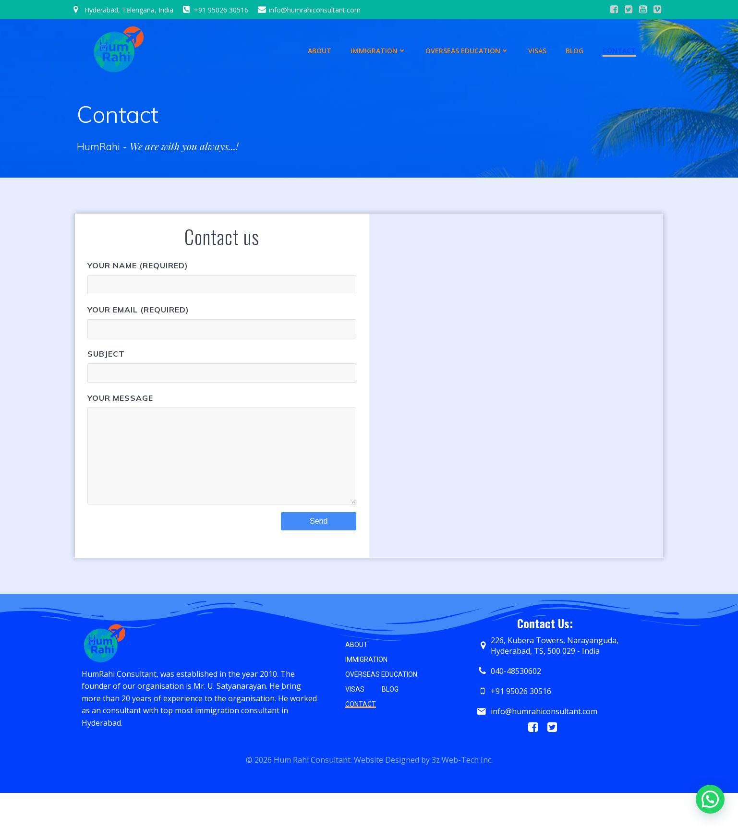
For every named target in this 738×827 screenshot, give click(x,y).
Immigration (379, 48)
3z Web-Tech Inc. (462, 791)
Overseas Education (467, 48)
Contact (619, 48)
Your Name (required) (221, 279)
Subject (221, 367)
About (320, 48)
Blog (575, 48)
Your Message (221, 460)
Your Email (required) (221, 323)
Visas (538, 48)
